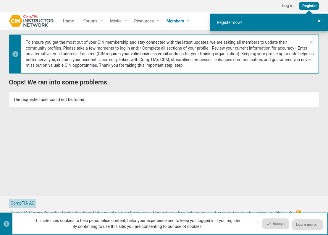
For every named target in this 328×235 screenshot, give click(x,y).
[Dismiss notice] (310, 43)
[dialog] (269, 22)
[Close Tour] (319, 21)
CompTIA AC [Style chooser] (22, 203)
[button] (102, 21)
